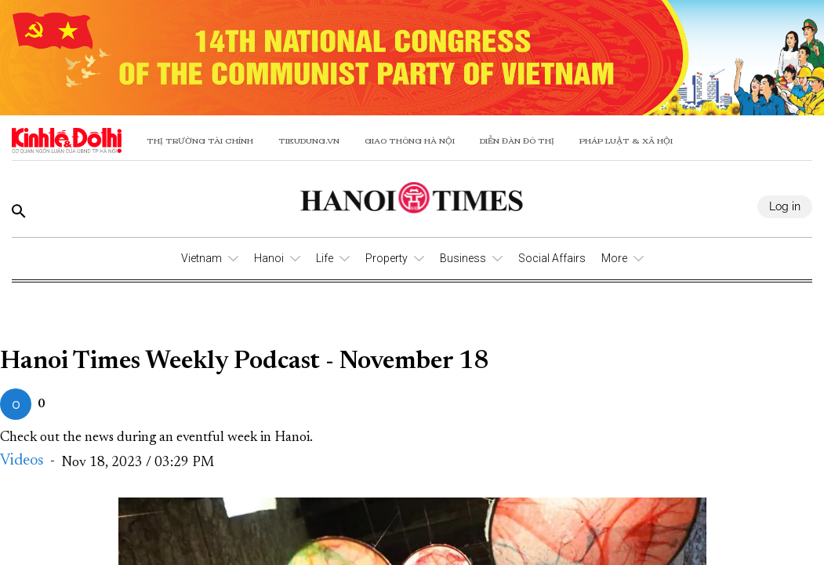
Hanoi (269, 258)
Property (386, 258)
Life (324, 258)
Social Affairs (552, 258)
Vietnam (201, 258)
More (614, 258)
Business (463, 258)
